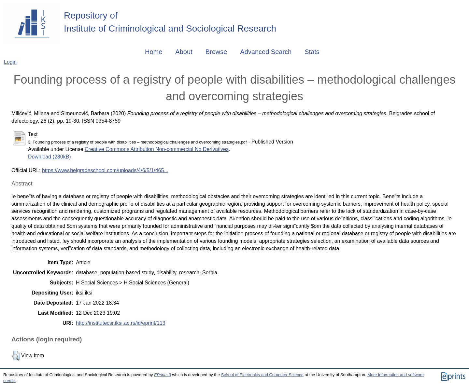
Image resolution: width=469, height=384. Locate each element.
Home (153, 51)
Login (10, 62)
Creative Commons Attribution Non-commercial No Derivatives (157, 149)
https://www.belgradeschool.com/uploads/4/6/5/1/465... (105, 170)
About (183, 51)
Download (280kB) (49, 156)
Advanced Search (265, 51)
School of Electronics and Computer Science (262, 374)
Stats (312, 51)
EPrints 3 (162, 374)
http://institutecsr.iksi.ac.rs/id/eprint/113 (120, 323)
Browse (216, 51)
